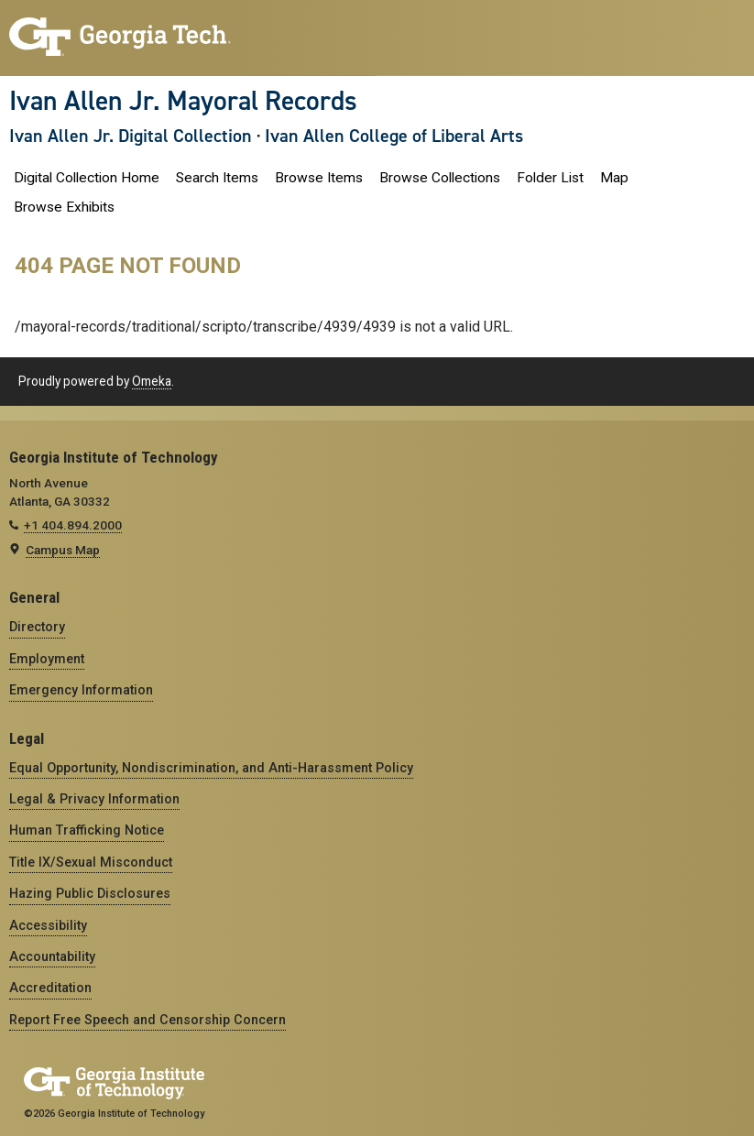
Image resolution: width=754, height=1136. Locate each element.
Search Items (217, 177)
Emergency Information (81, 690)
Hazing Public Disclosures (89, 893)
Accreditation (50, 987)
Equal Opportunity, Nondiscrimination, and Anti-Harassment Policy (211, 767)
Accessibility (48, 925)
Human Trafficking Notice (86, 830)
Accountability (52, 956)
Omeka (151, 381)
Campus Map (63, 549)
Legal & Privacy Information (94, 799)
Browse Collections (439, 177)
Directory (37, 626)
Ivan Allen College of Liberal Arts (394, 135)
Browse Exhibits (64, 207)
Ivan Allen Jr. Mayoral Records (183, 100)
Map (614, 177)
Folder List (550, 177)
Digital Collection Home (86, 177)
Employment (46, 658)
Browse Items (319, 177)
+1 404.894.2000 (73, 525)
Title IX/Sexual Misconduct (90, 862)
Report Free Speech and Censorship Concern (147, 1019)
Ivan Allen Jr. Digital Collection (130, 135)
